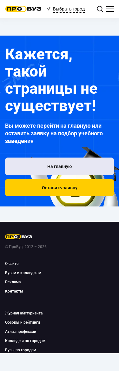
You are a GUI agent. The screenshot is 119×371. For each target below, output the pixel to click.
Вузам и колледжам (23, 273)
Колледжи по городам (25, 341)
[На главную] (59, 166)
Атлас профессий (20, 331)
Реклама (13, 282)
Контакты (14, 291)
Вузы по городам (20, 350)
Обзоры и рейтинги (22, 322)
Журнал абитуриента (24, 313)
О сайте (11, 263)
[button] (59, 187)
